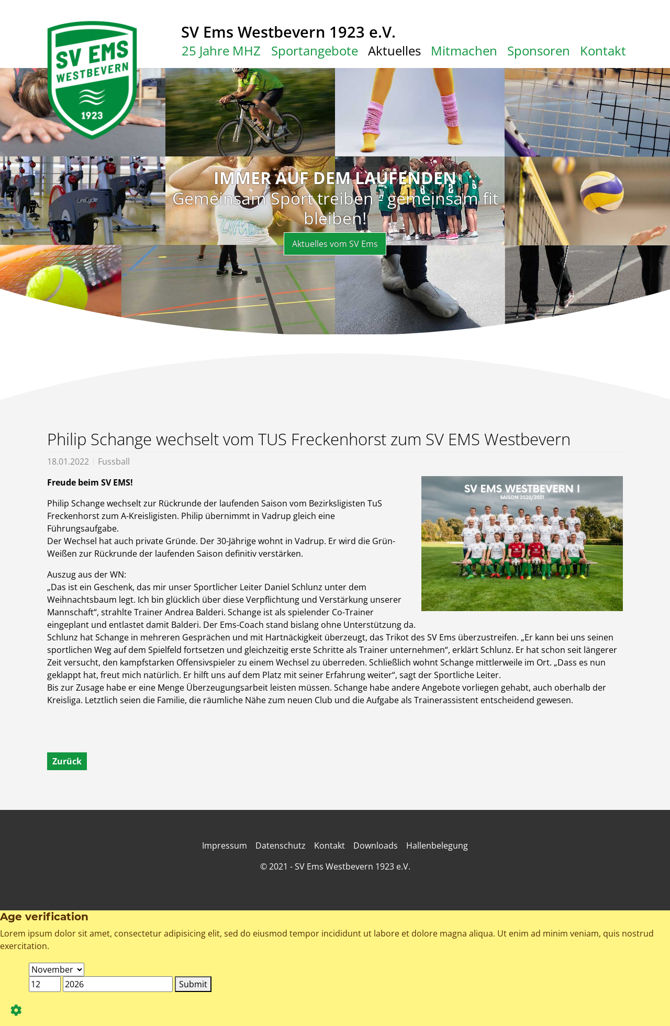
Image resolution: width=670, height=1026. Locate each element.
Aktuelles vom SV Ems (335, 244)
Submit (193, 984)
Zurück (67, 761)
